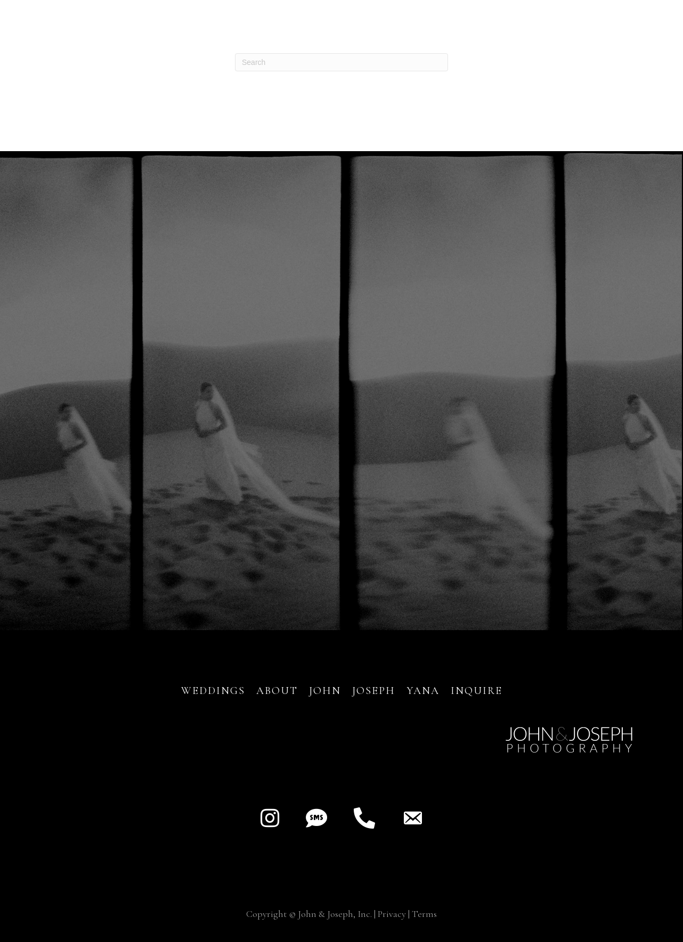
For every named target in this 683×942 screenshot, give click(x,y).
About (279, 690)
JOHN (325, 690)
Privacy (392, 914)
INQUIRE (476, 690)
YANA (423, 690)
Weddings (213, 690)
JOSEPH (373, 690)
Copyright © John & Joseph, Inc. (309, 914)
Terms (424, 914)
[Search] (341, 62)
